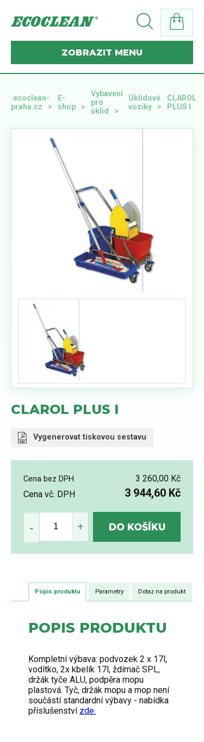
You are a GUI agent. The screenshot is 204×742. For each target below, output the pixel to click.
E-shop (67, 102)
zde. (87, 711)
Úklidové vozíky (144, 102)
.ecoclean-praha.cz (30, 102)
